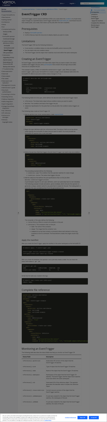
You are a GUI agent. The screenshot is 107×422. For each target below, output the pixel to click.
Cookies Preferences (70, 420)
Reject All (82, 420)
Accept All (93, 420)
